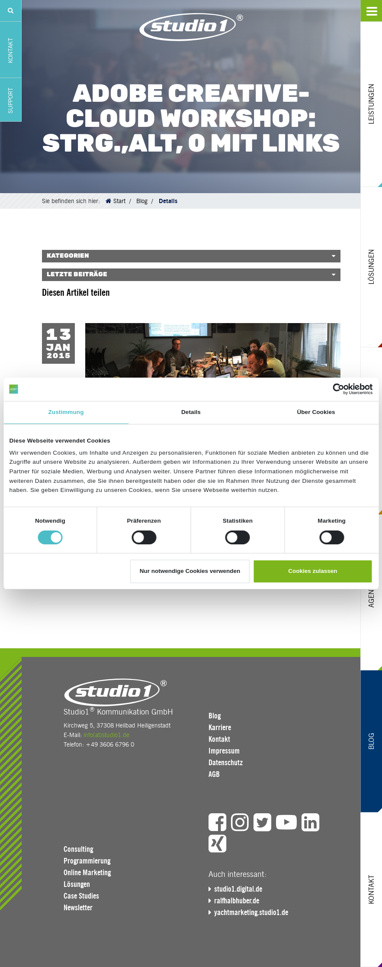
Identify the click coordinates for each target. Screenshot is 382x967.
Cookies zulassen (312, 571)
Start (119, 201)
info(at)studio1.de (106, 735)
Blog (142, 201)
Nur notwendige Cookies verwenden (190, 571)
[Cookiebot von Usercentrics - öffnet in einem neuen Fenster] (335, 389)
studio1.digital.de (238, 889)
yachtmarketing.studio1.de (251, 912)
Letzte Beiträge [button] (77, 275)
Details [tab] (191, 412)
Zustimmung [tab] (66, 412)
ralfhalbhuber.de (236, 901)
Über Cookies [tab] (316, 412)
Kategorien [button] (68, 256)
